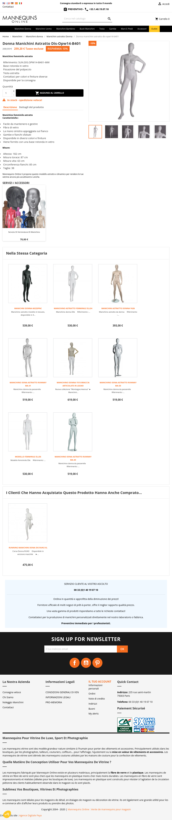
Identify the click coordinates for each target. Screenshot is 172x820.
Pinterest (97, 663)
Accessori (142, 28)
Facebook (75, 663)
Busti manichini (87, 28)
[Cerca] (87, 18)
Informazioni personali (95, 687)
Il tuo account (100, 681)
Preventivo (73, 9)
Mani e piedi (127, 28)
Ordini (92, 693)
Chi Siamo (8, 697)
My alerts (94, 713)
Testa (101, 28)
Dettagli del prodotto (31, 107)
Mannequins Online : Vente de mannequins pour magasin (99, 809)
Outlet (154, 28)
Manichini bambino (65, 28)
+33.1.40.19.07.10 (96, 9)
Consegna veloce (12, 692)
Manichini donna (23, 28)
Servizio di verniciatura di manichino (24, 232)
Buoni (92, 708)
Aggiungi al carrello (49, 93)
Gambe (112, 28)
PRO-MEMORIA (54, 702)
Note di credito (97, 698)
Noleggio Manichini (13, 702)
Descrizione (10, 107)
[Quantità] (7, 93)
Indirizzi (93, 703)
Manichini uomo (44, 28)
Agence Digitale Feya (30, 815)
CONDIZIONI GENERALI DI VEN (62, 692)
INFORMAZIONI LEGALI (58, 697)
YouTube (86, 663)
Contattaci (8, 6)
